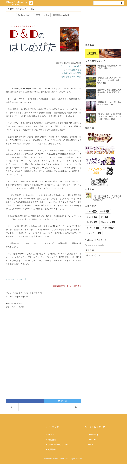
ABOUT (51, 435)
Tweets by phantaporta (94, 245)
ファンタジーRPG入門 (15, 307)
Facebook (93, 435)
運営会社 (52, 439)
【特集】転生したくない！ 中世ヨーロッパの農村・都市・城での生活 (109, 80)
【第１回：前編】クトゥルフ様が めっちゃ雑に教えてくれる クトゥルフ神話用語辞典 (107, 198)
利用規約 (52, 449)
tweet (62, 401)
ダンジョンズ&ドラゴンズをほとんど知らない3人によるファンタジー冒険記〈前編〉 (109, 116)
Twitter (92, 439)
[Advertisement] (43, 332)
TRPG (38, 15)
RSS (90, 444)
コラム (46, 15)
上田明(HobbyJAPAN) (61, 15)
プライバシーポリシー (58, 444)
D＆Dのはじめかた (25, 15)
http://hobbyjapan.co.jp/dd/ (17, 296)
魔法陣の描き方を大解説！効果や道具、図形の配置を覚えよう (109, 92)
